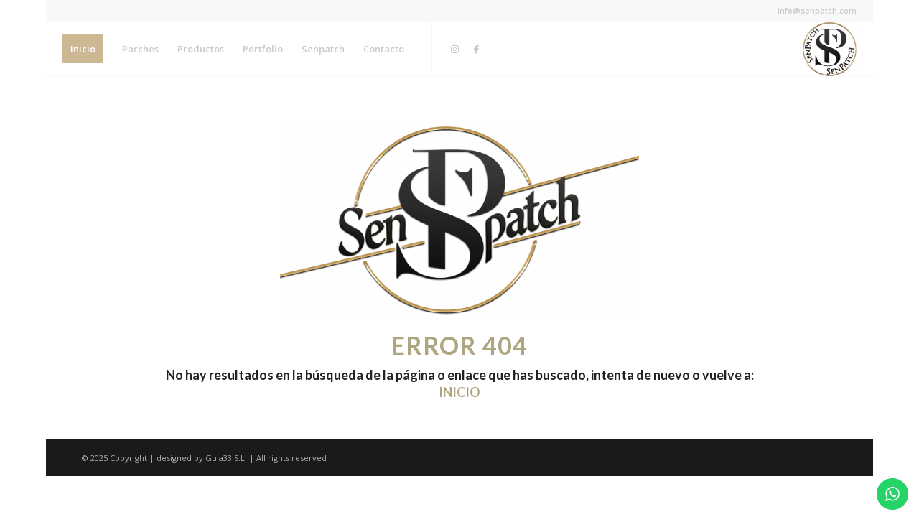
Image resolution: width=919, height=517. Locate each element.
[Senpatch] (830, 49)
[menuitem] (83, 49)
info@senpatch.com (817, 10)
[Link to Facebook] (476, 49)
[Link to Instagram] (454, 49)
